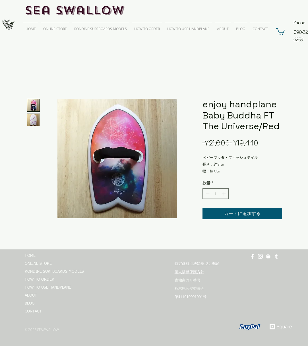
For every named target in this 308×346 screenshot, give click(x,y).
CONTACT (33, 311)
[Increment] (224, 194)
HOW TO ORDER (39, 280)
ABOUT (31, 295)
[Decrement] (206, 194)
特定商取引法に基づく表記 (197, 263)
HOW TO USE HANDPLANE (48, 287)
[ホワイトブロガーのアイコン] (268, 256)
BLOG (29, 303)
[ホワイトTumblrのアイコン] (276, 256)
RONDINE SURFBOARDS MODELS (52, 272)
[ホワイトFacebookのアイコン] (252, 256)
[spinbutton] (215, 194)
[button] (280, 31)
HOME (30, 256)
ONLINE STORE (38, 264)
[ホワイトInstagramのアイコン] (260, 256)
